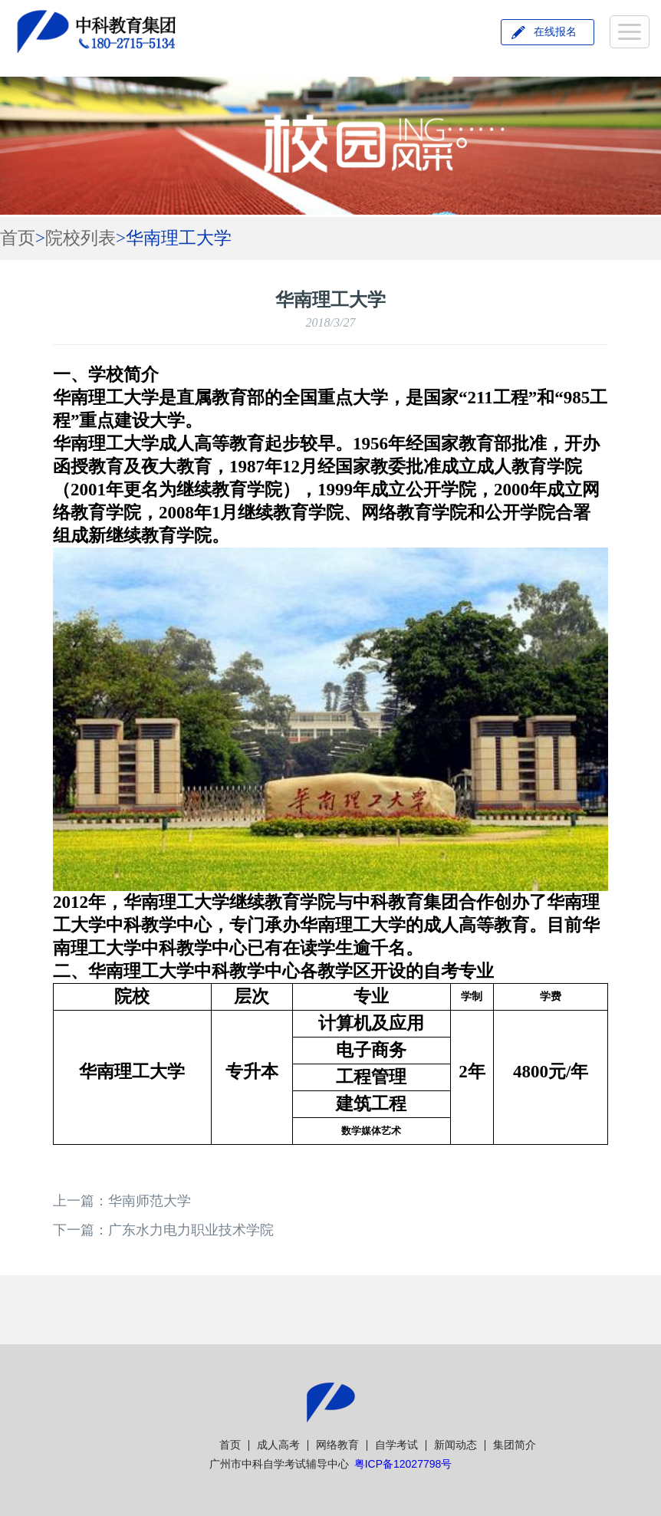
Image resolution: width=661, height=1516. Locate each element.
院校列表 (80, 238)
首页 (17, 238)
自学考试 (396, 1445)
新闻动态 (455, 1445)
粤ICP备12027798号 (403, 1464)
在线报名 (555, 32)
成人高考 (278, 1445)
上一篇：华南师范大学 (122, 1201)
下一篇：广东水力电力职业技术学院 (163, 1230)
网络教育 (337, 1445)
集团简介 (514, 1445)
